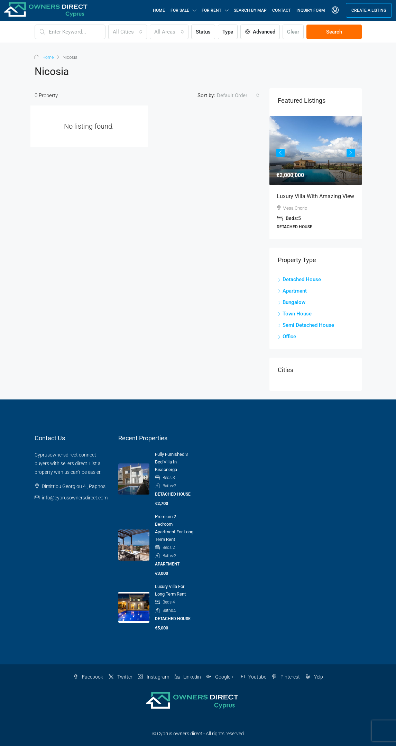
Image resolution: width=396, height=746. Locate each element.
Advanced (260, 32)
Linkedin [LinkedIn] (188, 676)
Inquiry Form (310, 10)
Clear (293, 32)
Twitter (120, 676)
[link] (315, 150)
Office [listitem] (287, 336)
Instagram (153, 676)
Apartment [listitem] (292, 290)
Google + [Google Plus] (220, 676)
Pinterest (286, 676)
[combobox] (127, 32)
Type (227, 32)
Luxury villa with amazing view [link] (315, 196)
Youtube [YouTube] (253, 676)
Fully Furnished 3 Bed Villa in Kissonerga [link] (171, 461)
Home (159, 10)
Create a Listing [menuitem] (368, 10)
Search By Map (250, 10)
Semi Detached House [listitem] (306, 325)
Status (203, 32)
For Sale (180, 10)
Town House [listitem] (295, 313)
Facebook (88, 676)
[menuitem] (335, 10)
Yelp (314, 676)
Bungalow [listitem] (291, 302)
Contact (281, 10)
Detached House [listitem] (299, 279)
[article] (315, 177)
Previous (280, 152)
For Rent (211, 10)
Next (351, 152)
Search (334, 32)
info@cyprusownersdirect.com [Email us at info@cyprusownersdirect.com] (75, 497)
